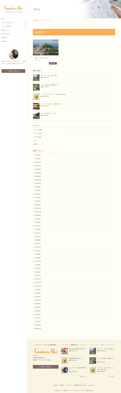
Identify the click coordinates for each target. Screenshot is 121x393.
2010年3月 (38, 314)
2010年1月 (38, 321)
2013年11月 (38, 247)
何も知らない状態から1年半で (77, 348)
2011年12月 (38, 279)
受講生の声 (4, 37)
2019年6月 (38, 194)
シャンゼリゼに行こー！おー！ (49, 113)
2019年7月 (38, 190)
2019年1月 (38, 204)
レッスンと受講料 (6, 26)
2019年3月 (38, 201)
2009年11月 (38, 328)
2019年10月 (38, 183)
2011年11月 (38, 282)
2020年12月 (38, 165)
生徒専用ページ (5, 41)
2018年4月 (38, 215)
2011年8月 (38, 289)
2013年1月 (38, 257)
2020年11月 (38, 169)
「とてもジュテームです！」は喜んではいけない (54, 94)
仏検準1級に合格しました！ (76, 358)
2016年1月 (38, 226)
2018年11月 (38, 211)
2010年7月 (38, 307)
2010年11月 (38, 300)
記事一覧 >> (83, 376)
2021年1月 (38, 162)
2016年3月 (38, 222)
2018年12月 (38, 208)
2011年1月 (38, 296)
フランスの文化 (38, 133)
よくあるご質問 (5, 34)
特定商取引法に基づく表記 (80, 385)
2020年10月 (38, 172)
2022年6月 (38, 155)
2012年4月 (38, 272)
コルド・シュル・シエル (41, 58)
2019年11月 (38, 180)
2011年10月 (38, 286)
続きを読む (52, 63)
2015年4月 (38, 229)
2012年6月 (38, 268)
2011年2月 (38, 293)
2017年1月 (38, 218)
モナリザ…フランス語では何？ (49, 75)
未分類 (35, 144)
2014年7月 (38, 236)
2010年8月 (38, 303)
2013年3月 (38, 254)
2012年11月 (38, 261)
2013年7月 (38, 250)
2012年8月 (38, 264)
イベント (36, 140)
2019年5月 (38, 197)
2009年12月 (38, 325)
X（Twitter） (91, 385)
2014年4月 (38, 240)
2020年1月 (38, 176)
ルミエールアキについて (7, 22)
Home (2, 19)
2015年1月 (38, 233)
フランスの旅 (37, 137)
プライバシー (69, 385)
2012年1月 (38, 275)
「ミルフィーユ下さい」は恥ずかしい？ (51, 104)
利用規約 (62, 385)
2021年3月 (38, 158)
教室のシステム (5, 30)
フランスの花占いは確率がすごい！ (50, 85)
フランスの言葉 (38, 130)
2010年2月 (38, 318)
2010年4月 (38, 311)
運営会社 (56, 385)
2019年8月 (38, 187)
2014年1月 (38, 243)
